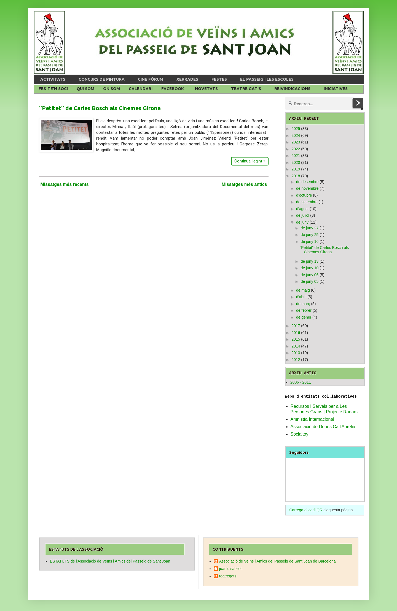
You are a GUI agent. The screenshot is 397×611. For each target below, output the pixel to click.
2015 (295, 339)
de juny (302, 222)
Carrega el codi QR (306, 510)
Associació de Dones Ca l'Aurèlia (323, 426)
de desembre (307, 182)
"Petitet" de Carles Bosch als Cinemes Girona (100, 108)
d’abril (301, 297)
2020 (295, 162)
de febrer (304, 310)
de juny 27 (310, 228)
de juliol (302, 215)
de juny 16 (310, 241)
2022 (295, 149)
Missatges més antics (244, 184)
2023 (295, 142)
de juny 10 (310, 268)
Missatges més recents (65, 184)
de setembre (307, 202)
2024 (295, 135)
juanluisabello (231, 568)
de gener (303, 317)
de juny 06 (310, 275)
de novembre (307, 188)
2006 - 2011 (300, 382)
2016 (295, 332)
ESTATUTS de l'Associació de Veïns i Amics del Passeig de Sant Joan (110, 561)
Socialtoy (300, 434)
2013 (295, 353)
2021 (295, 155)
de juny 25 (310, 234)
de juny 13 (310, 261)
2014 (295, 346)
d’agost (302, 209)
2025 (295, 128)
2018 (295, 176)
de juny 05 (310, 281)
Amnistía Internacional (312, 419)
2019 (295, 169)
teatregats (227, 576)
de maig (303, 290)
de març (303, 304)
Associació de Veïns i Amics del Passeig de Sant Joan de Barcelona (277, 561)
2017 (295, 326)
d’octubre (304, 195)
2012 (295, 359)
